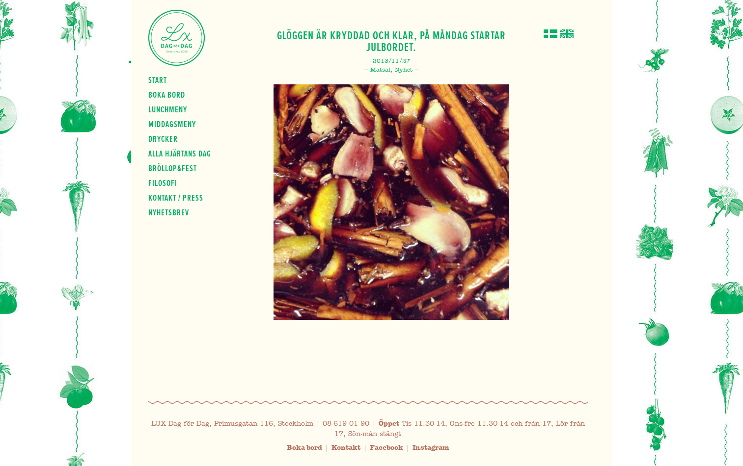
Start (157, 80)
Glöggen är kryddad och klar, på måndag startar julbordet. (391, 41)
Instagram (431, 447)
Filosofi (162, 183)
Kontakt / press (175, 198)
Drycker (163, 139)
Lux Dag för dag (176, 38)
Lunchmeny (167, 109)
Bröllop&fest (172, 168)
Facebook (386, 447)
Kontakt (345, 447)
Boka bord (166, 95)
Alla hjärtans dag (179, 153)
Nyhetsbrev (168, 212)
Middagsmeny (172, 124)
